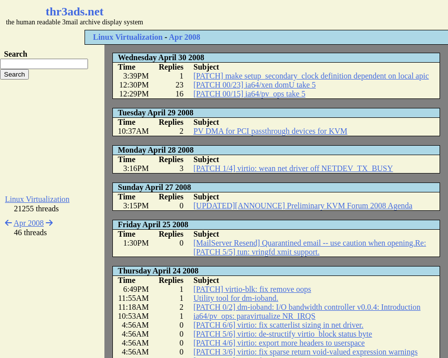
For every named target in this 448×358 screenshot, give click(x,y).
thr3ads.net (75, 11)
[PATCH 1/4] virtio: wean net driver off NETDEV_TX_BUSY (293, 168)
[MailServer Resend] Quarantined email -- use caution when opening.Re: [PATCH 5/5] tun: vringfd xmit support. (309, 247)
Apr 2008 (184, 37)
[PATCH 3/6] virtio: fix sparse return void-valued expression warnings (305, 352)
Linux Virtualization (128, 37)
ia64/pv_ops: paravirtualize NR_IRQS (254, 316)
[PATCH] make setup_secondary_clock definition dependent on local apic (311, 76)
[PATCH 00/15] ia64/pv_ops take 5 (249, 94)
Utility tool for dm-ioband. (235, 298)
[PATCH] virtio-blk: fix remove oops (252, 289)
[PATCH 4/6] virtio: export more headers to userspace (279, 343)
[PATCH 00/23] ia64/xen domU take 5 (254, 85)
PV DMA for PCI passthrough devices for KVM (270, 131)
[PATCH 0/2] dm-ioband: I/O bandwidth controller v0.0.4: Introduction (307, 307)
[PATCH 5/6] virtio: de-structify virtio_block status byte (282, 334)
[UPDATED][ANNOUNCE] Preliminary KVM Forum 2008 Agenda (302, 205)
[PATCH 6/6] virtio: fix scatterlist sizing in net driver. (278, 325)
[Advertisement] (296, 15)
